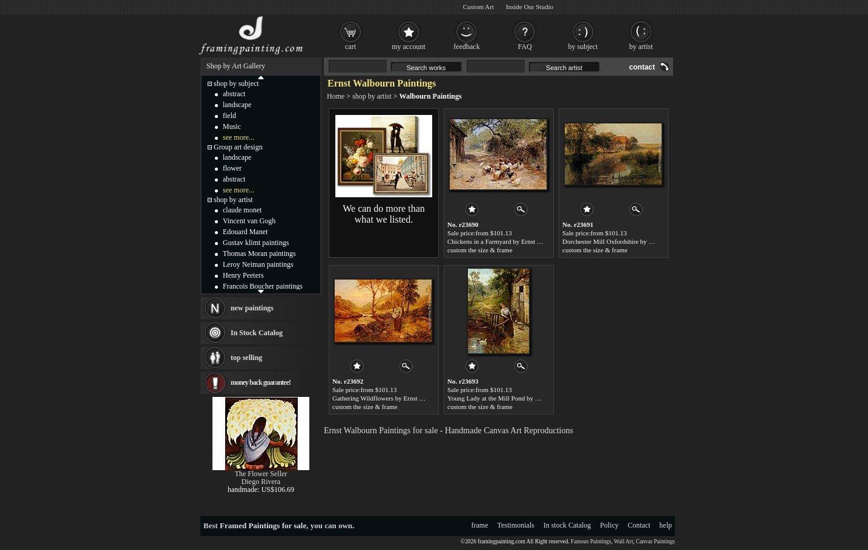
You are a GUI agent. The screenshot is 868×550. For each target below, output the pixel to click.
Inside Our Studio (529, 6)
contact (642, 67)
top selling (246, 357)
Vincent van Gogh (249, 221)
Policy (609, 525)
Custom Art (478, 6)
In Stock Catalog (257, 333)
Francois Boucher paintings (263, 286)
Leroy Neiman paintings (258, 264)
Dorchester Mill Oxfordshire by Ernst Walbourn (626, 241)
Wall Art (623, 542)
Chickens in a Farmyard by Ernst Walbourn (505, 241)
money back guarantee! (261, 382)
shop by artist (372, 96)
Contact (639, 525)
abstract (234, 94)
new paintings (252, 308)
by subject (583, 46)
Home (335, 96)
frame (480, 525)
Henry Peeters (243, 275)
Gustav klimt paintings (256, 242)
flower (232, 168)
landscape (237, 104)
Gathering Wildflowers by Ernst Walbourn (388, 398)
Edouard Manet (245, 232)
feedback (466, 46)
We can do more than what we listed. (384, 213)
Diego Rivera (261, 481)
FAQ (524, 46)
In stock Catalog (567, 525)
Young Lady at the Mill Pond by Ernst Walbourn (512, 398)
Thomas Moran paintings (259, 253)
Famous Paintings (591, 542)
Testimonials (516, 525)
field (229, 115)
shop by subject (236, 83)
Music (232, 126)
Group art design (238, 147)
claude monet (242, 210)
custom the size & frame (480, 250)
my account (409, 46)
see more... (238, 137)
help (665, 525)
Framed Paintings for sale (263, 525)
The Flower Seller (261, 474)
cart (350, 46)
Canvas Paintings (655, 542)
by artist (641, 46)
